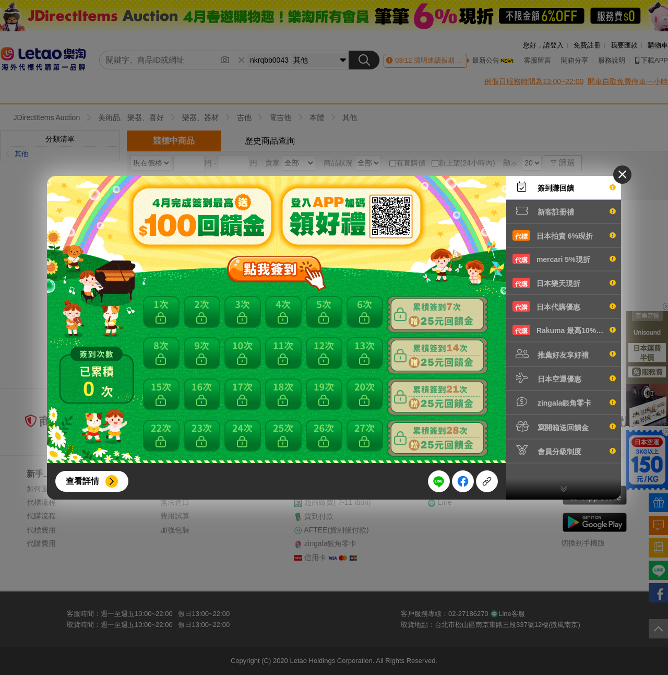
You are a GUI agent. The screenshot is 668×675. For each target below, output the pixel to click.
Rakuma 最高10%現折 (564, 330)
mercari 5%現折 (564, 259)
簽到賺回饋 (564, 187)
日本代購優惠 (564, 306)
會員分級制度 (564, 450)
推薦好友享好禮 (564, 354)
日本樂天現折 (564, 283)
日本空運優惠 (564, 378)
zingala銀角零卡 (564, 402)
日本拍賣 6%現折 (564, 235)
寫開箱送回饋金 (564, 426)
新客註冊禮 (564, 211)
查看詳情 (82, 481)
